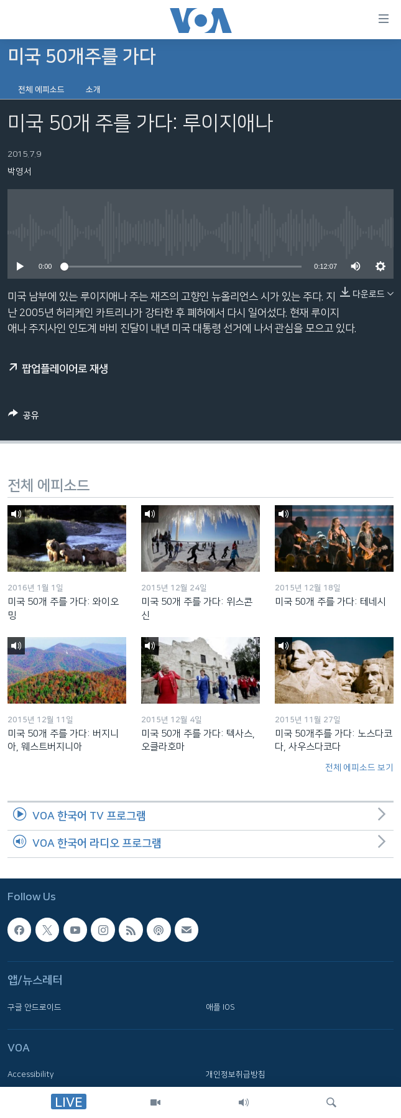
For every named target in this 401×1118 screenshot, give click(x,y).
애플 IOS (220, 1007)
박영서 (19, 172)
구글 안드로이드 (34, 1007)
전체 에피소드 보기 (359, 768)
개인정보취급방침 (235, 1074)
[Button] (23, 417)
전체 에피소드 (41, 89)
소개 (93, 89)
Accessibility (30, 1074)
